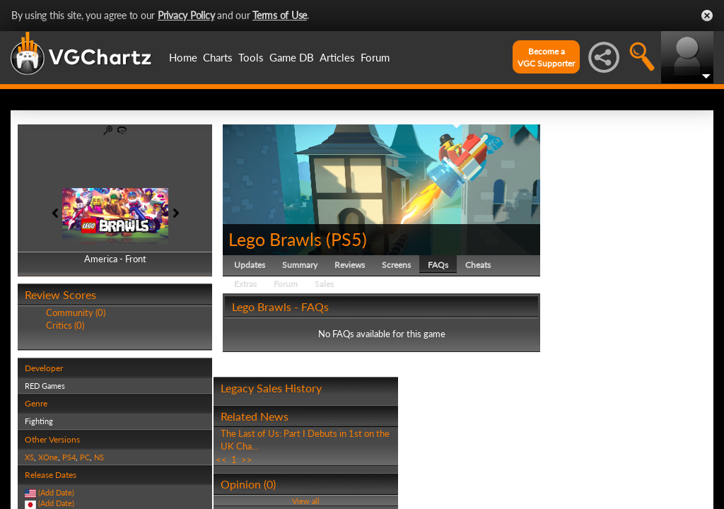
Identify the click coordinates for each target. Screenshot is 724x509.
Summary (299, 264)
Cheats (478, 264)
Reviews (349, 264)
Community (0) (75, 312)
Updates (249, 264)
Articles (337, 57)
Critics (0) (65, 325)
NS (99, 457)
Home (183, 57)
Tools (251, 57)
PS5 (346, 239)
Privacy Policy (186, 15)
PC (85, 457)
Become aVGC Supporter (546, 57)
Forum (375, 57)
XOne (48, 457)
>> (247, 459)
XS (29, 457)
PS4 (69, 457)
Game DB (291, 57)
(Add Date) (56, 492)
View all (306, 500)
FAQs (438, 264)
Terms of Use (279, 15)
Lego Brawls (275, 239)
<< (221, 459)
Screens (396, 264)
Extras (245, 284)
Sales (324, 284)
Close (707, 15)
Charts (218, 57)
